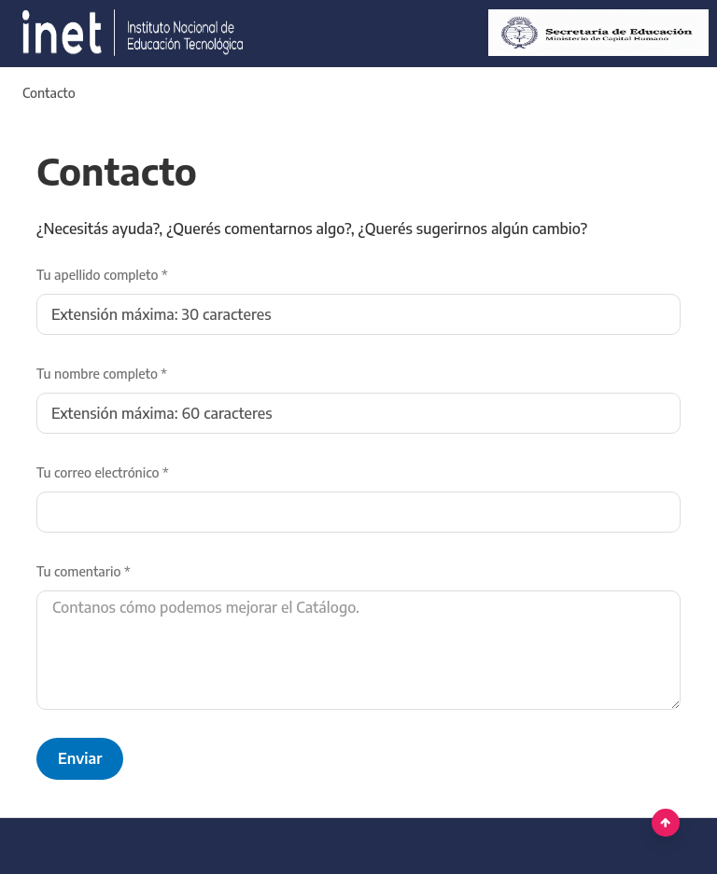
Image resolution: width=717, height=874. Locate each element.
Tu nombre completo (101, 374)
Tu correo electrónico (102, 472)
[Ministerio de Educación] (591, 33)
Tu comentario (83, 571)
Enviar (80, 758)
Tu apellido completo (102, 275)
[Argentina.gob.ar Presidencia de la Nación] (125, 33)
